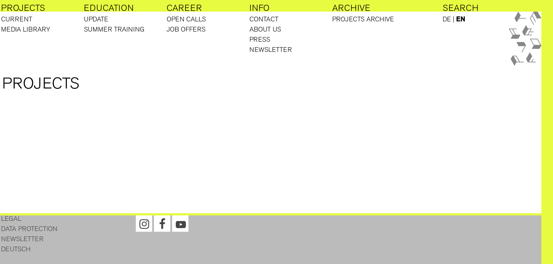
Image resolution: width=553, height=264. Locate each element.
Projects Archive (363, 19)
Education (109, 8)
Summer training (114, 29)
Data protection (29, 228)
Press (259, 39)
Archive (351, 8)
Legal (11, 218)
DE (447, 19)
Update (96, 19)
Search (461, 8)
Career (184, 8)
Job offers (186, 29)
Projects (23, 8)
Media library (25, 29)
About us (265, 29)
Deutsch (16, 249)
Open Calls (186, 19)
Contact (263, 19)
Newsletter (270, 49)
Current (16, 19)
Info (259, 8)
